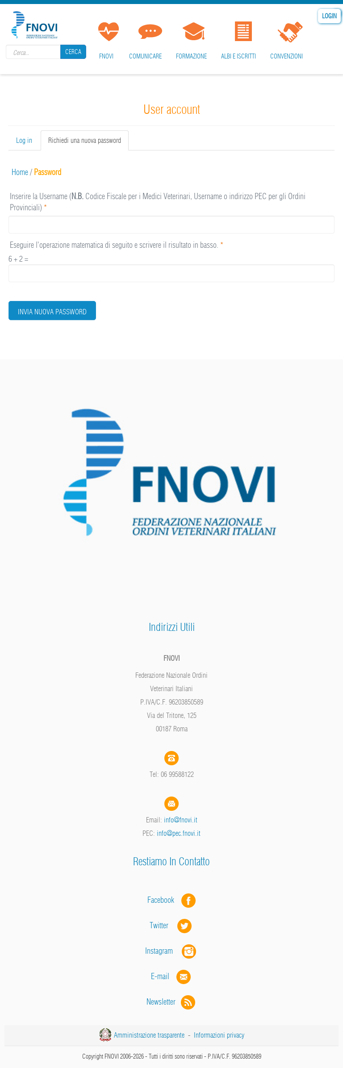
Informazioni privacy (219, 1034)
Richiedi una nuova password (88, 142)
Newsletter (171, 1002)
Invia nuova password (52, 311)
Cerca (73, 52)
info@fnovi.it (180, 819)
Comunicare (145, 56)
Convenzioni (286, 56)
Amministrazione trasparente (149, 1034)
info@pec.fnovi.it (179, 833)
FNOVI (106, 56)
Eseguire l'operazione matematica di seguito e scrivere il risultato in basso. (116, 245)
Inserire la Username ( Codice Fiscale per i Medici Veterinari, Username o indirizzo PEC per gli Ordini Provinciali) (157, 202)
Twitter (171, 925)
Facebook (163, 900)
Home (20, 172)
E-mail (160, 976)
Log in (24, 140)
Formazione (191, 56)
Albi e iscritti (238, 56)
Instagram (171, 951)
